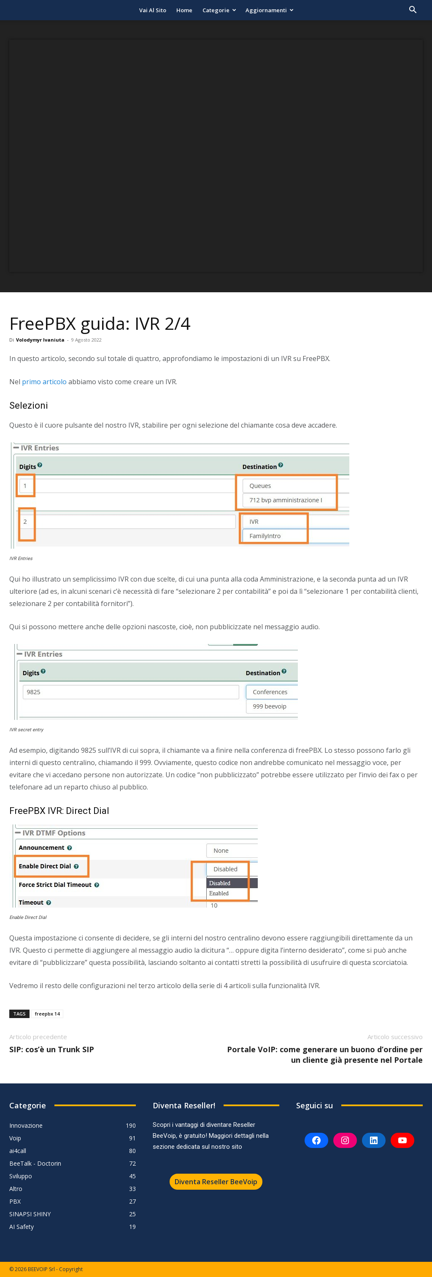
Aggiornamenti (270, 10)
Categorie (219, 10)
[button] (412, 11)
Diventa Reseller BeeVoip (216, 1181)
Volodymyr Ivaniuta (40, 340)
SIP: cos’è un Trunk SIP (51, 1049)
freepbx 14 (47, 1013)
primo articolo (44, 381)
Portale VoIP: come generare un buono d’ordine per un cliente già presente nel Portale (325, 1054)
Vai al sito (152, 10)
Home (184, 10)
